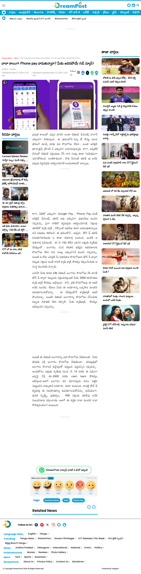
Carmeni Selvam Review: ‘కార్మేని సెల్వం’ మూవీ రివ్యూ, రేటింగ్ (15, 158)
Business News (52, 500)
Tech (17, 557)
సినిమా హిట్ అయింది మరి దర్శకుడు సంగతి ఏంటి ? (121, 270)
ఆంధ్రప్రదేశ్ (24, 12)
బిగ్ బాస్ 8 (74, 12)
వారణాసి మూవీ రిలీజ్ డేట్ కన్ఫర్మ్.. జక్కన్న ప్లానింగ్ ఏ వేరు (120, 217)
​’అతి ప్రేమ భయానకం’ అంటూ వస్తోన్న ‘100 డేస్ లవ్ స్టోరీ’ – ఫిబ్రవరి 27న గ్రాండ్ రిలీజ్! (14, 228)
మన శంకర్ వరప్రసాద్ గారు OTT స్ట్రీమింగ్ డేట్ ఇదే (120, 164)
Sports (27, 557)
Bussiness (40, 557)
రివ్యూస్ (96, 12)
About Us (28, 562)
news (16, 58)
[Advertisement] (70, 36)
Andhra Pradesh (24, 548)
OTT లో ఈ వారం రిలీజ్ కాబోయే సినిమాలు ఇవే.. (12, 251)
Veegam (115, 568)
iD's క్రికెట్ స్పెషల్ (115, 538)
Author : (9, 69)
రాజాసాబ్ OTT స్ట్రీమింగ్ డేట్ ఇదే (116, 243)
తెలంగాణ (38, 12)
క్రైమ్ (114, 12)
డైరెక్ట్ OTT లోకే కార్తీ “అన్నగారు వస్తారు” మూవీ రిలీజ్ (119, 326)
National (75, 548)
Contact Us (62, 562)
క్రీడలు (106, 12)
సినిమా (62, 12)
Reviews (43, 552)
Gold (66, 500)
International (60, 548)
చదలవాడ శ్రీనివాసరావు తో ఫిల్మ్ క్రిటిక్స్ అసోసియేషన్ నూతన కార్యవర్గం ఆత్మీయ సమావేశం (15, 181)
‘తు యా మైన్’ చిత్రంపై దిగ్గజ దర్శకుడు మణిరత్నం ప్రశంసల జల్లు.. (14, 205)
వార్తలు (12, 12)
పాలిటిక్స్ (51, 12)
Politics (98, 548)
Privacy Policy (44, 562)
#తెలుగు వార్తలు (16, 18)
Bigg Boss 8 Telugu (15, 543)
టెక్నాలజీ (124, 12)
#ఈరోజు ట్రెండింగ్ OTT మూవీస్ (38, 18)
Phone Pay (78, 500)
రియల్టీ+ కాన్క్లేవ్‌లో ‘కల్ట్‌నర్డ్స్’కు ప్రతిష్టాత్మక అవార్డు (121, 136)
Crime (87, 548)
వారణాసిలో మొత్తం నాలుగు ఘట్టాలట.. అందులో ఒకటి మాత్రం (119, 298)
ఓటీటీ (86, 12)
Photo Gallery (58, 552)
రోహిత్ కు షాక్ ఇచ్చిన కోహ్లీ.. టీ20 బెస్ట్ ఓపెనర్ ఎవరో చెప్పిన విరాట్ (119, 80)
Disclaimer (78, 562)
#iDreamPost (61, 18)
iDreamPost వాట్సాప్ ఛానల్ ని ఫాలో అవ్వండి (67, 470)
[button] (94, 507)
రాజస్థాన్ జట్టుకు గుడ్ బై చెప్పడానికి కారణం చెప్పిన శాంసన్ (120, 108)
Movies (31, 552)
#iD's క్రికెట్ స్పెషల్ (79, 18)
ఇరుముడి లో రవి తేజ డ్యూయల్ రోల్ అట (119, 191)
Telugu (43, 534)
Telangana (43, 548)
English (32, 534)
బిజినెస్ (136, 12)
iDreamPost (44, 538)
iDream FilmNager (64, 538)
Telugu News (7, 58)
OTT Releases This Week (91, 538)
